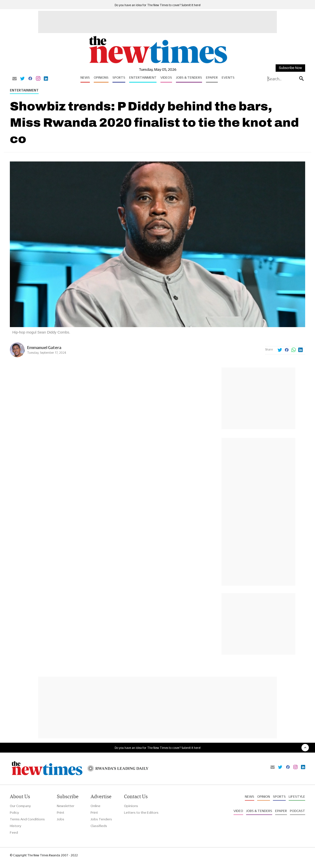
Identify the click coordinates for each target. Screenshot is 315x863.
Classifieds (99, 826)
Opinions (101, 77)
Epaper (212, 77)
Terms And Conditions (27, 819)
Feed (14, 832)
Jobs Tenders (101, 819)
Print (60, 812)
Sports (118, 77)
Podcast (297, 811)
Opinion (263, 796)
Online (95, 806)
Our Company (20, 806)
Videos (166, 77)
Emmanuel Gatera (44, 347)
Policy (14, 812)
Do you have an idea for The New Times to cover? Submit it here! (158, 5)
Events (228, 77)
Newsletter (65, 806)
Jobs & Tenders (189, 77)
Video (238, 811)
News (85, 77)
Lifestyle (297, 796)
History (15, 826)
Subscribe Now (290, 68)
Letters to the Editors (141, 812)
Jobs (60, 819)
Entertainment (143, 77)
